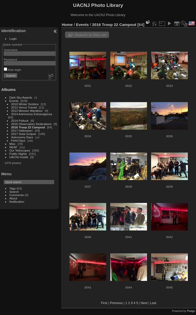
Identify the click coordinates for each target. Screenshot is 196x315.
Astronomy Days (22, 137)
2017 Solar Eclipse (23, 133)
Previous (116, 303)
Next (144, 303)
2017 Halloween (22, 130)
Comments (16, 195)
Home (67, 24)
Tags (12, 188)
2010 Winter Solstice (25, 104)
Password (10, 59)
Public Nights (18, 153)
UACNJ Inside (18, 157)
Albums (8, 89)
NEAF (13, 147)
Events (14, 100)
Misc (12, 143)
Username (11, 49)
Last (153, 303)
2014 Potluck (20, 120)
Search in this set (90, 35)
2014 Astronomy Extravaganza (31, 114)
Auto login (12, 69)
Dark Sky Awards (20, 97)
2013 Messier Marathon (27, 110)
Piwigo (191, 310)
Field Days (18, 140)
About (13, 198)
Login (13, 38)
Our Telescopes (19, 150)
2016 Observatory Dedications (31, 124)
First (104, 303)
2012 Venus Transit (24, 107)
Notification (16, 201)
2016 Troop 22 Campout (28, 127)
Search (14, 191)
